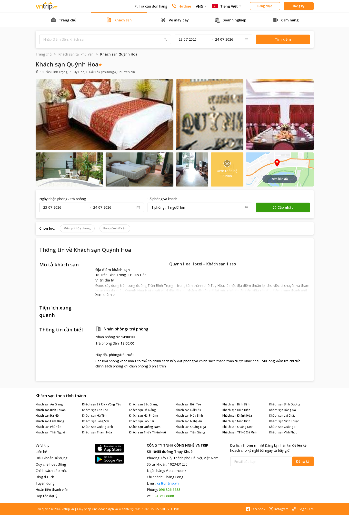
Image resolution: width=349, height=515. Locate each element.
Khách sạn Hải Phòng (143, 415)
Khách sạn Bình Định (236, 404)
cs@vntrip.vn (168, 483)
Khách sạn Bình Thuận (51, 410)
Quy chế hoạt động (51, 464)
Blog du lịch (45, 477)
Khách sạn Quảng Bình (97, 427)
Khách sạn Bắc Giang (143, 404)
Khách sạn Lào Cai (141, 421)
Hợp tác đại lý (46, 496)
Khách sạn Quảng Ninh (237, 427)
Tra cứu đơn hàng (151, 6)
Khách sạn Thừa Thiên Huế (147, 432)
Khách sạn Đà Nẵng (142, 410)
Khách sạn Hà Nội (47, 415)
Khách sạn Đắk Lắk (188, 410)
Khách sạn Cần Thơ (95, 410)
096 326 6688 (169, 489)
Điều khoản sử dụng (51, 458)
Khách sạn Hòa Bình (189, 415)
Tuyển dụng (45, 483)
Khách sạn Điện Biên (236, 410)
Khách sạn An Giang (49, 404)
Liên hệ (41, 451)
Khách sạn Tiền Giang (190, 432)
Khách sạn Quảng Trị (283, 427)
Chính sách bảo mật (51, 470)
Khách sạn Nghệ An (189, 421)
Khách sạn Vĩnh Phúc (283, 432)
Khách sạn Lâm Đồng (50, 421)
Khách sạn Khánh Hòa (237, 415)
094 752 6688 (163, 496)
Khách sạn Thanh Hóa (97, 432)
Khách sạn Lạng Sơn (95, 421)
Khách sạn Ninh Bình (236, 421)
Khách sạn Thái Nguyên (51, 432)
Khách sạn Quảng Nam (144, 427)
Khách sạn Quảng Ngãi (191, 427)
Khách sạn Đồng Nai (283, 410)
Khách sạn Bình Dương (284, 404)
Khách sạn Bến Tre (188, 404)
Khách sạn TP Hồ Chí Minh (239, 432)
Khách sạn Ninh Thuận (284, 421)
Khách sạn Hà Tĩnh (94, 415)
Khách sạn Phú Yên (48, 427)
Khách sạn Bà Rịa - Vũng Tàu (101, 404)
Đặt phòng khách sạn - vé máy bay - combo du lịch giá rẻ (47, 6)
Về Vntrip (43, 445)
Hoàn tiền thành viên (52, 489)
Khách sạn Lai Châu (282, 415)
